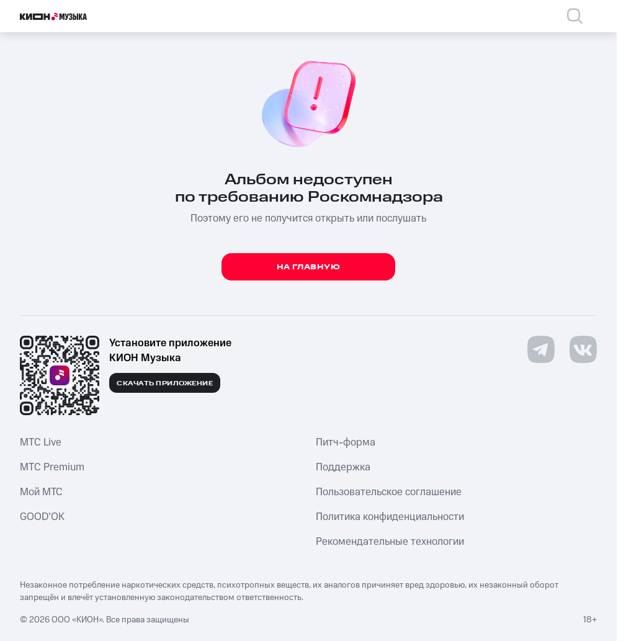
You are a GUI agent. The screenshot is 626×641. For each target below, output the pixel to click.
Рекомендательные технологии (390, 541)
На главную (309, 267)
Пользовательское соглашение (389, 492)
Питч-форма (345, 442)
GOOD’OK (42, 516)
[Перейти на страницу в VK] (583, 349)
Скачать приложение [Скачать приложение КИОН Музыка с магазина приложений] (165, 383)
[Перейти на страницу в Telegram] (541, 349)
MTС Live (40, 442)
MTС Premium (52, 467)
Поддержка (343, 467)
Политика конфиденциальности (390, 516)
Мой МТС (41, 492)
